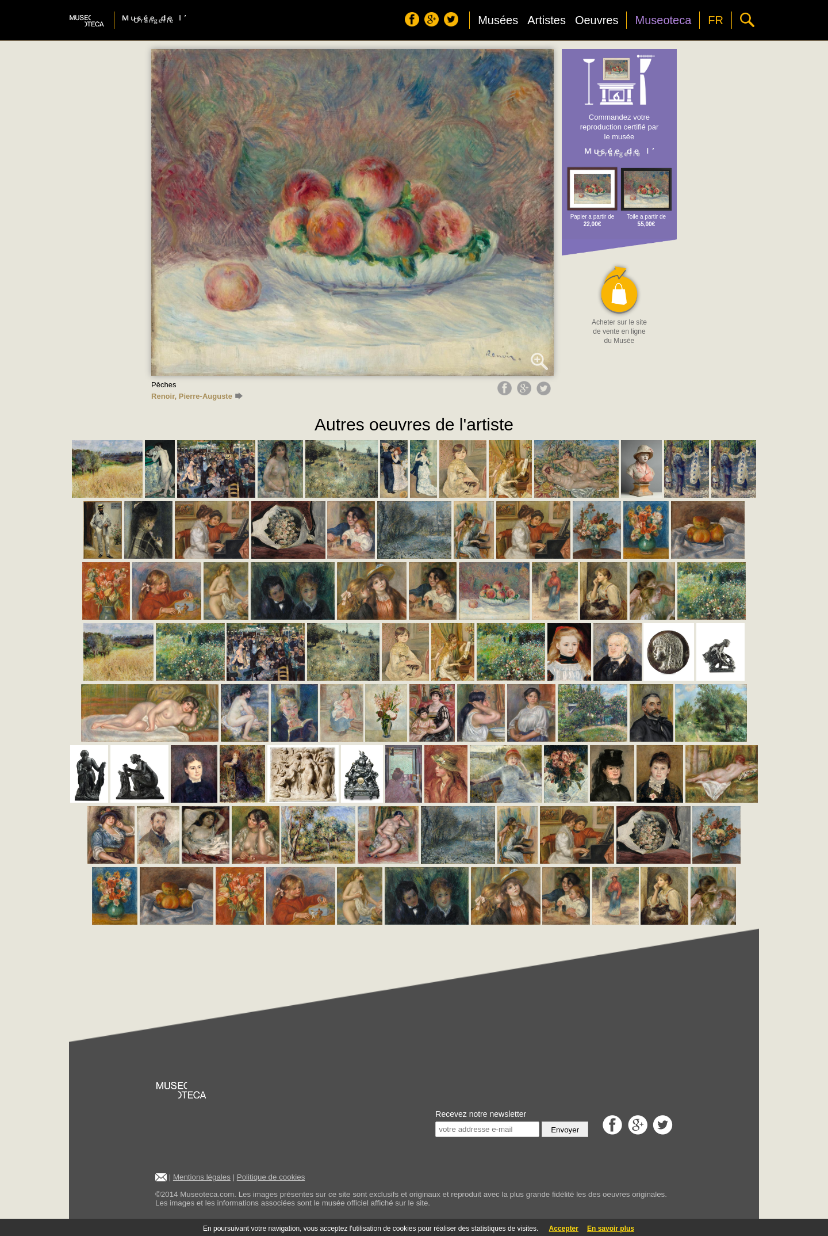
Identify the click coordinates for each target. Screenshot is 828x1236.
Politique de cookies (271, 1177)
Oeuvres (597, 20)
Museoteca (663, 20)
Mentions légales (202, 1177)
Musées (498, 20)
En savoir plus (610, 1228)
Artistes (546, 20)
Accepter (563, 1228)
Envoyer (565, 1130)
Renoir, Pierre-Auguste (197, 396)
